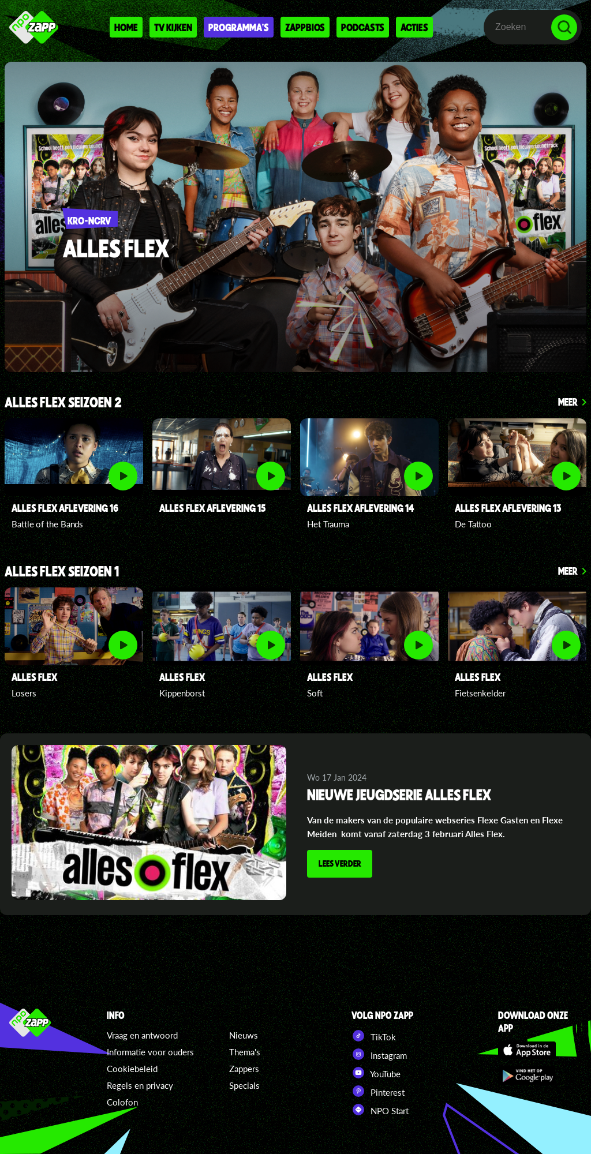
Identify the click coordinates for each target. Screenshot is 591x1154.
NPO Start (380, 1109)
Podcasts (362, 27)
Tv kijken (173, 27)
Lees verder (341, 864)
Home (126, 27)
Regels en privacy (140, 1085)
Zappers (244, 1068)
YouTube (376, 1073)
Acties (414, 27)
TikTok (373, 1036)
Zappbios (305, 27)
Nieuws (243, 1035)
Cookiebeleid (132, 1068)
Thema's (244, 1052)
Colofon (122, 1102)
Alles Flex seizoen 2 (63, 403)
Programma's (238, 27)
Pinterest (378, 1091)
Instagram (379, 1054)
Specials (244, 1085)
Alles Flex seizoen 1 (62, 572)
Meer (568, 401)
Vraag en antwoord (142, 1035)
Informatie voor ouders (150, 1052)
